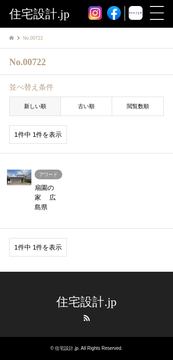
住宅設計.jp (86, 302)
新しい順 (35, 106)
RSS (87, 318)
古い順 (86, 106)
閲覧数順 (138, 106)
